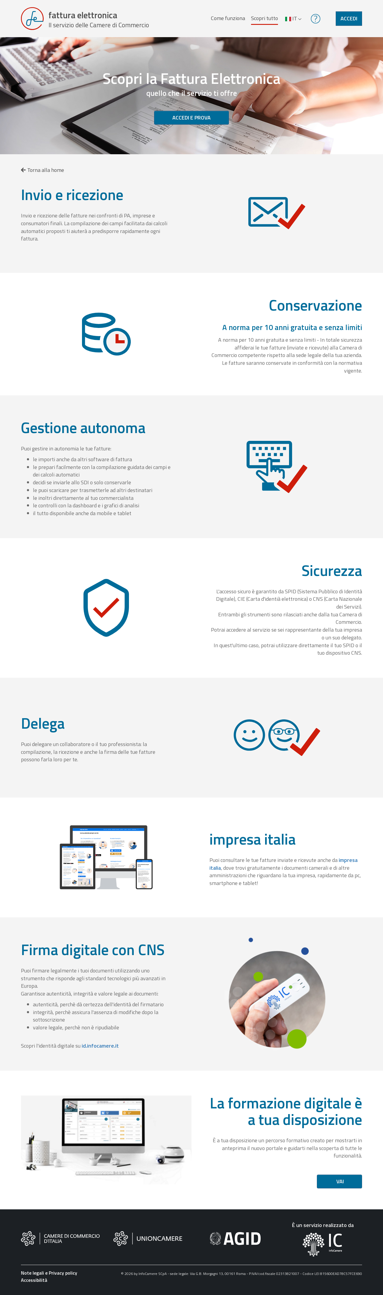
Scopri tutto (264, 19)
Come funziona (228, 19)
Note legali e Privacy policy (49, 1274)
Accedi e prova (191, 118)
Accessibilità (34, 1281)
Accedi (349, 19)
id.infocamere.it (100, 1047)
